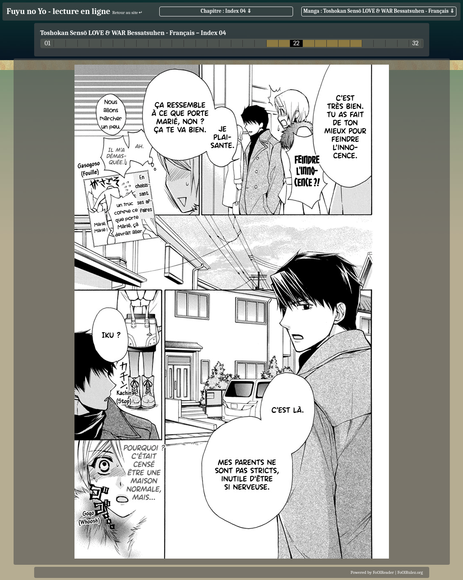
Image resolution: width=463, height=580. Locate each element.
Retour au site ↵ (127, 12)
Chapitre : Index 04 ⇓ (226, 11)
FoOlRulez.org (410, 572)
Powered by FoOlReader (372, 572)
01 (47, 43)
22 (296, 43)
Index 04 (213, 33)
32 (415, 43)
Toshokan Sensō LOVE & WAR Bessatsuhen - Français (117, 33)
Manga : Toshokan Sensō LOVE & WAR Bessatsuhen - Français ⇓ (378, 11)
